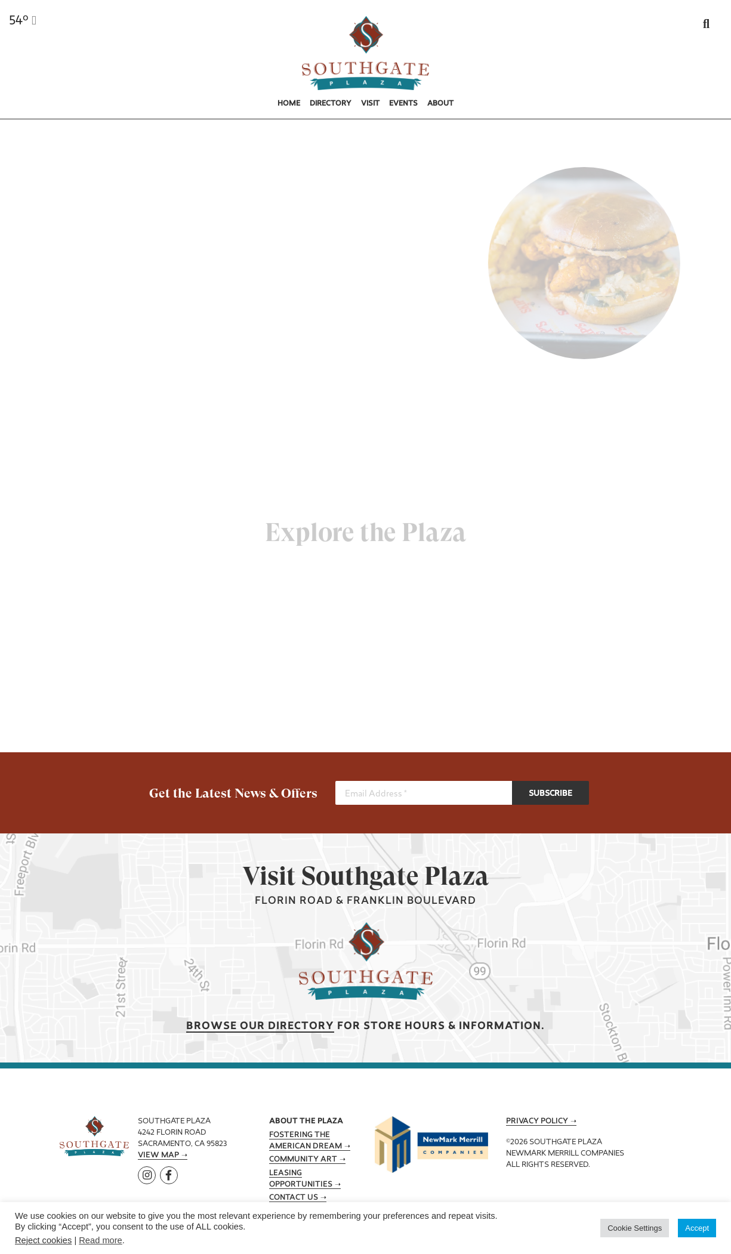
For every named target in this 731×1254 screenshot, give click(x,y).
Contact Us (293, 1198)
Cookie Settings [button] (634, 1228)
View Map (158, 1155)
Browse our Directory (260, 1026)
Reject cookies (43, 1240)
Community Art (303, 1159)
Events (403, 103)
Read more (100, 1240)
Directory (330, 103)
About (440, 103)
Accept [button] (697, 1228)
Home (288, 103)
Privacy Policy (537, 1121)
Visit (370, 103)
